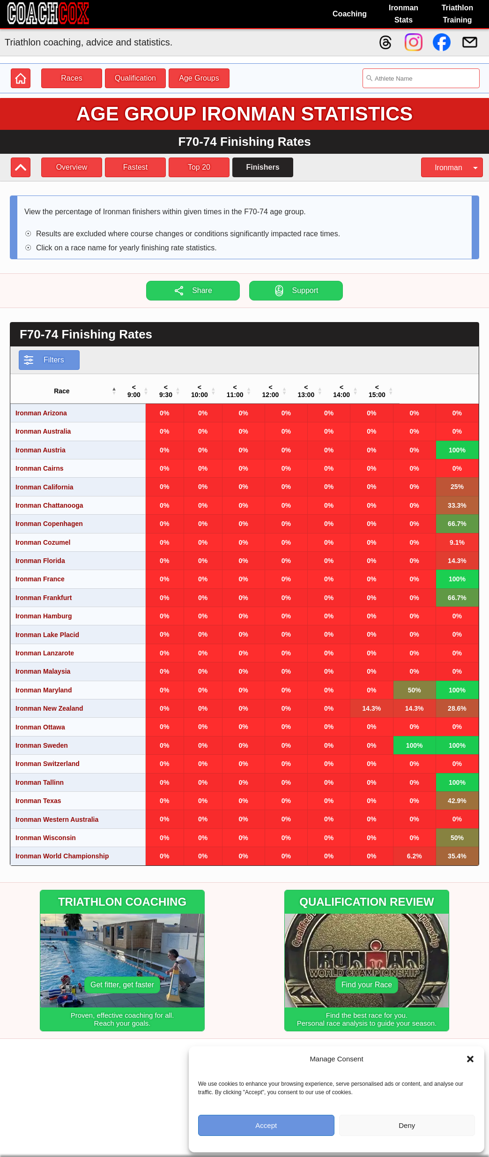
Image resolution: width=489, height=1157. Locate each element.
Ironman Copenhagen (49, 516)
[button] (470, 1059)
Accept (266, 1125)
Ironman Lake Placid (47, 627)
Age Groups (199, 78)
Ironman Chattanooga (49, 498)
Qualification (135, 78)
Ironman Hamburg (43, 608)
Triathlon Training (458, 14)
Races (71, 78)
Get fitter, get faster (122, 977)
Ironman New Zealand (49, 701)
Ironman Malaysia (43, 664)
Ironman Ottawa (40, 719)
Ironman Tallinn (39, 775)
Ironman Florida (40, 553)
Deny (407, 1125)
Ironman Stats (403, 14)
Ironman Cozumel (42, 535)
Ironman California (44, 479)
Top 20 (199, 167)
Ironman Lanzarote (44, 645)
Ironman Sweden (41, 738)
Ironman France (40, 571)
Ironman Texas (38, 793)
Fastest (135, 167)
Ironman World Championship (62, 848)
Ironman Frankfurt (43, 590)
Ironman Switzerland (47, 756)
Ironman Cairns (39, 461)
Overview (72, 167)
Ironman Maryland (43, 682)
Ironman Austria (40, 442)
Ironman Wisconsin (45, 830)
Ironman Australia (43, 424)
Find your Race (367, 977)
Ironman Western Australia (56, 812)
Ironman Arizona (41, 405)
